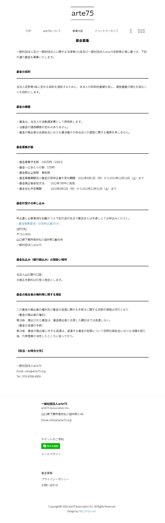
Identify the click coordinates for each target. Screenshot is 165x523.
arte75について (52, 31)
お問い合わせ (49, 485)
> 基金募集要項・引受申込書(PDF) (37, 223)
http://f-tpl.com (87, 511)
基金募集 (47, 473)
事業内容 (78, 31)
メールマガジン (51, 454)
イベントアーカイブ (106, 31)
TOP (28, 31)
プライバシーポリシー (55, 479)
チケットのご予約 (52, 439)
